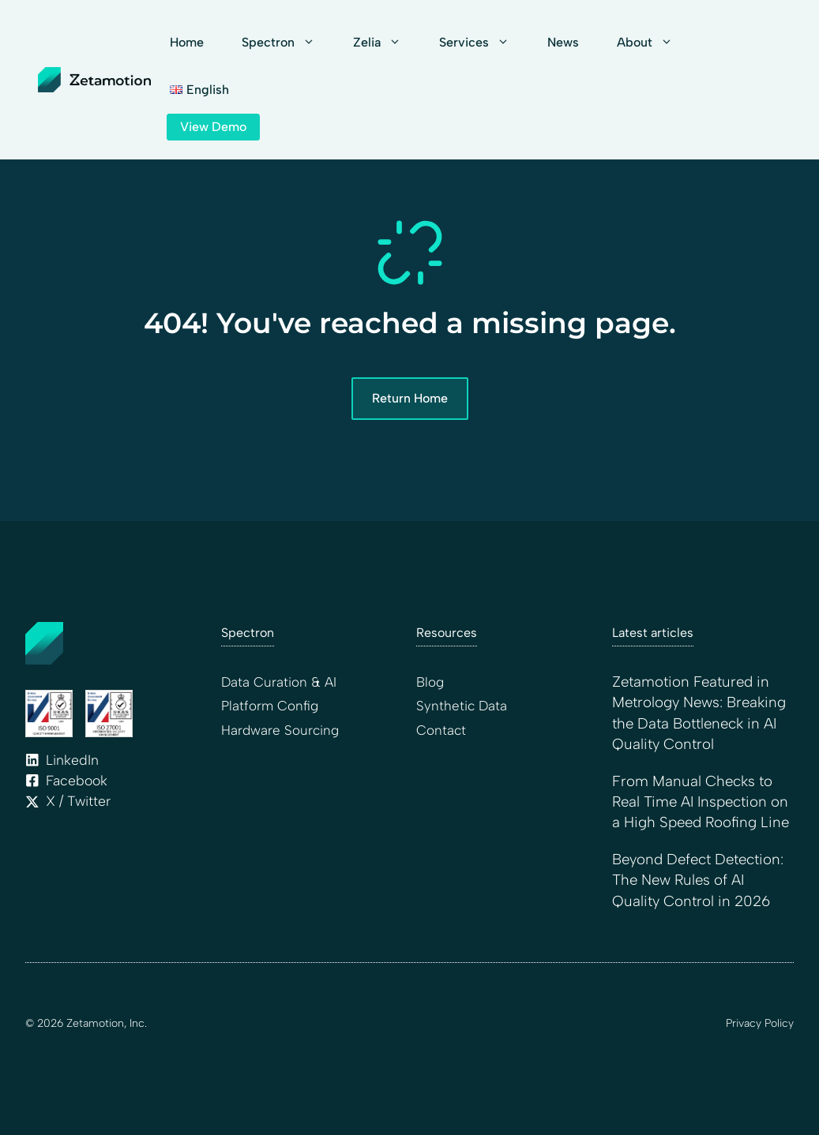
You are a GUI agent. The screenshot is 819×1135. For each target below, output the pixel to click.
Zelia (386, 42)
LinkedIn (72, 759)
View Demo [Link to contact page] (213, 126)
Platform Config (269, 706)
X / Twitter (78, 800)
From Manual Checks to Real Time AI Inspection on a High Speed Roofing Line (700, 802)
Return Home (410, 398)
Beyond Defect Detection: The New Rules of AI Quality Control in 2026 (697, 880)
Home (187, 42)
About (654, 42)
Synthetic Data (461, 706)
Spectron (288, 42)
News (563, 42)
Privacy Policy (760, 1023)
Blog (430, 682)
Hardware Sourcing (280, 730)
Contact (441, 730)
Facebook (76, 780)
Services (483, 42)
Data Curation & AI (278, 682)
